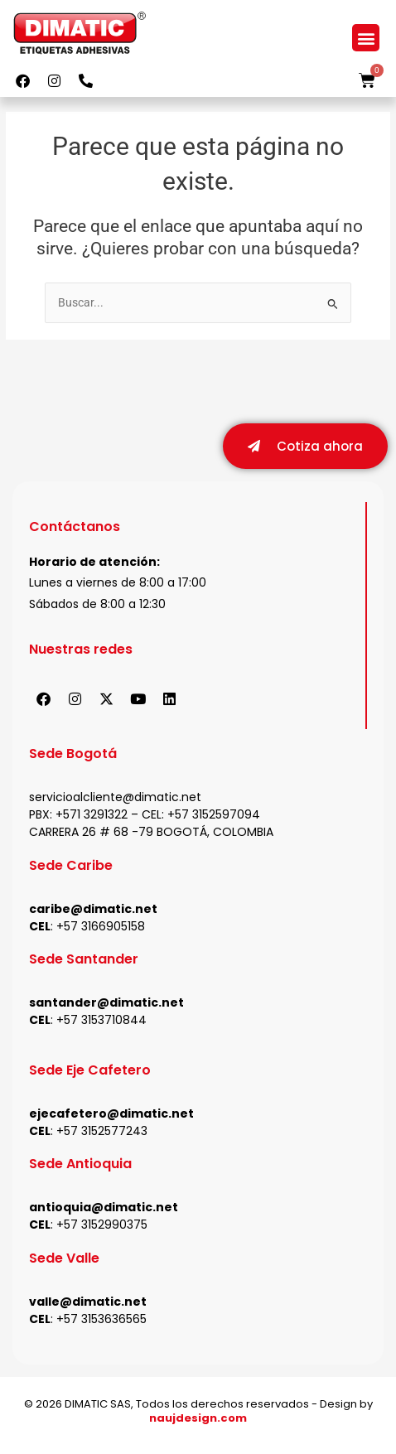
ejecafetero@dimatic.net (111, 1114)
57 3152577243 (105, 1131)
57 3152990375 (105, 1225)
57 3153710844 (105, 1020)
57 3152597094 (217, 815)
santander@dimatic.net (106, 1003)
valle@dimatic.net (88, 1302)
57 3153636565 (105, 1319)
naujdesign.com (198, 1419)
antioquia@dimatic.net (103, 1208)
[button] (365, 37)
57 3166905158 (104, 927)
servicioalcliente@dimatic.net (115, 798)
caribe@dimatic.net (93, 909)
